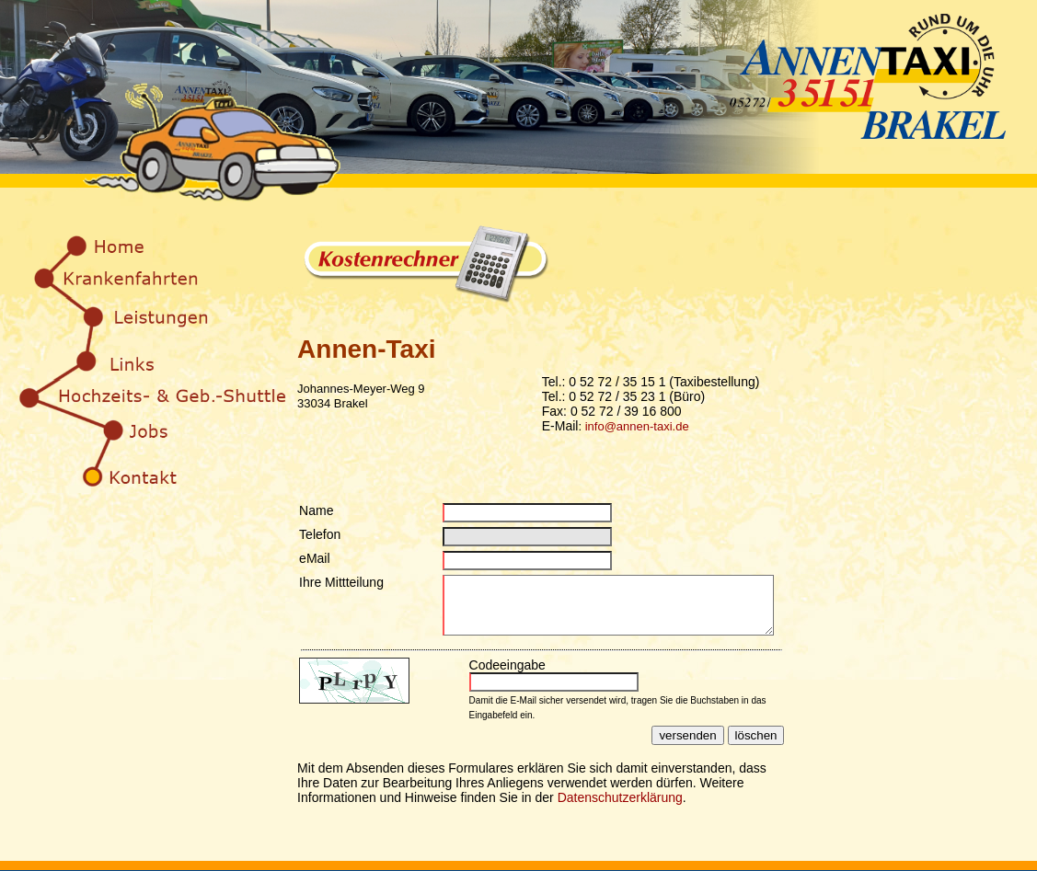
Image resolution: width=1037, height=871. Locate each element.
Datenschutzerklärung (620, 808)
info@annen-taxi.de (637, 426)
